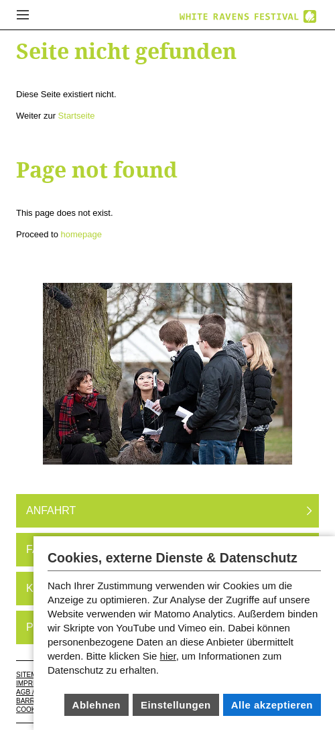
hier (168, 656)
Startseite (76, 116)
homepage (81, 234)
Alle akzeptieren (272, 705)
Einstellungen (176, 705)
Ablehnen (96, 705)
